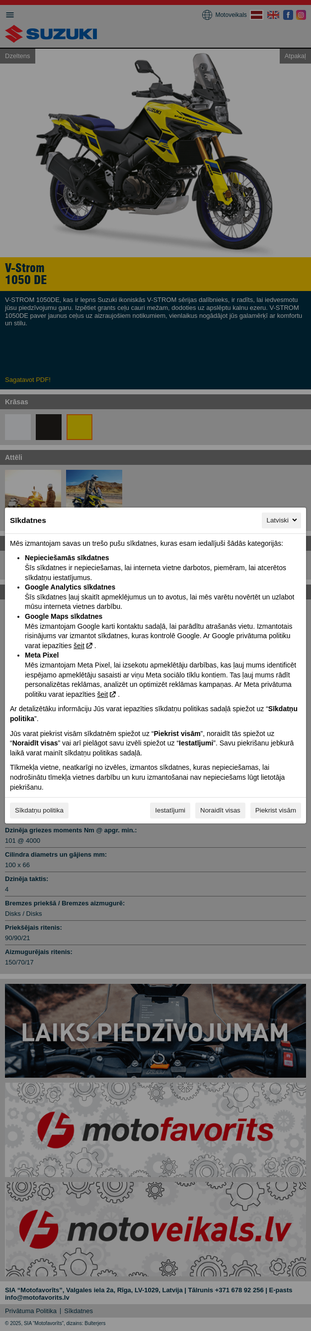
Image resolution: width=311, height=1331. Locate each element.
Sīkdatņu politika (39, 810)
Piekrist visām (275, 810)
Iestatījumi (170, 810)
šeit (79, 646)
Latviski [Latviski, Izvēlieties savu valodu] (283, 520)
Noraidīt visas (220, 810)
